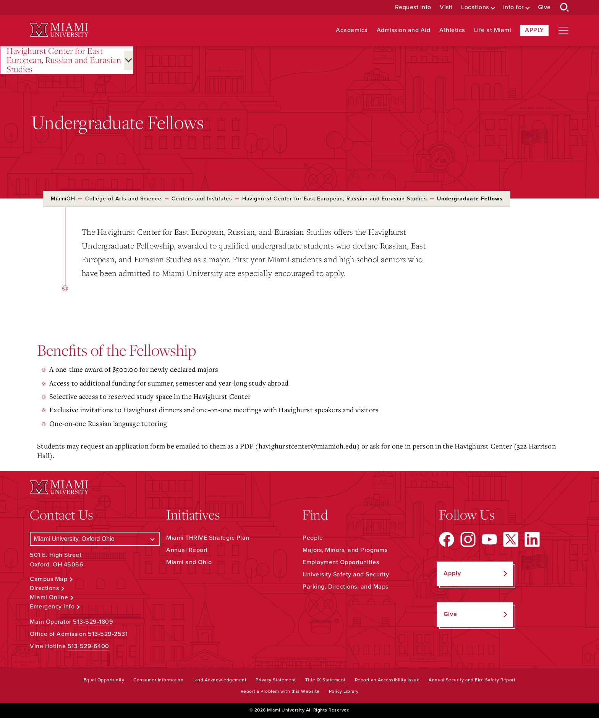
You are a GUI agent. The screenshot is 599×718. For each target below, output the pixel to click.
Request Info (413, 7)
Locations (475, 7)
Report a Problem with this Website (280, 691)
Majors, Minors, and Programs (345, 550)
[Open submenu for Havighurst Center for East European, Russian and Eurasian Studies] (128, 60)
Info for (513, 7)
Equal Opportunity (104, 680)
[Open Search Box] (564, 7)
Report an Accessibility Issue (387, 680)
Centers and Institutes (202, 198)
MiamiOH (63, 198)
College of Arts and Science (123, 198)
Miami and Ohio (189, 562)
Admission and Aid (404, 30)
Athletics (452, 30)
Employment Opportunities (341, 562)
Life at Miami (493, 30)
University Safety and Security (346, 574)
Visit (446, 7)
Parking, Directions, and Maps (346, 587)
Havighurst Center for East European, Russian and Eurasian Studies (63, 60)
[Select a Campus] (95, 539)
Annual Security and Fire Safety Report (472, 680)
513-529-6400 (88, 646)
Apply (534, 30)
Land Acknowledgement (219, 680)
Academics (351, 30)
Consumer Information (158, 680)
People (313, 538)
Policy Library (344, 691)
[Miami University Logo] (59, 30)
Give (544, 7)
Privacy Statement (276, 680)
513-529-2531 (108, 634)
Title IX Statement (325, 680)
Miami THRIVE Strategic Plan (207, 538)
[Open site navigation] (563, 30)
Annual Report (187, 550)
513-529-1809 (93, 622)
